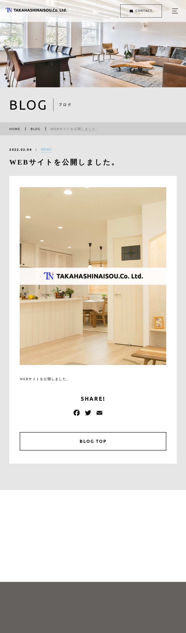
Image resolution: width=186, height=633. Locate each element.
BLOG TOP (93, 441)
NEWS (46, 152)
